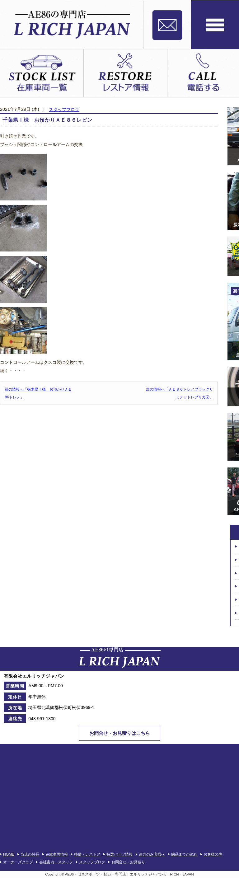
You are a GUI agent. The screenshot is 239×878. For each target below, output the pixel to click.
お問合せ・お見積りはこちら (119, 733)
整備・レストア (87, 854)
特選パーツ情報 (119, 854)
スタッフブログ (64, 109)
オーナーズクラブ (18, 862)
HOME (8, 854)
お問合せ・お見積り (128, 862)
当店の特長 (30, 854)
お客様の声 (213, 854)
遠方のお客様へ (152, 854)
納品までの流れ (184, 854)
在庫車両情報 (56, 854)
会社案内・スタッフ (56, 862)
